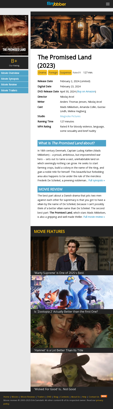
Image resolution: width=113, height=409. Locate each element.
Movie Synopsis (10, 78)
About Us (75, 396)
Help (84, 396)
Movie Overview (10, 73)
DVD (49, 396)
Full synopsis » (96, 180)
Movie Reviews (28, 396)
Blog (56, 396)
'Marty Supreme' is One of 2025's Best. (59, 273)
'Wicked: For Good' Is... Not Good (55, 389)
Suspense (65, 72)
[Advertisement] (14, 149)
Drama (42, 72)
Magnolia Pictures (70, 116)
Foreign (53, 72)
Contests (64, 396)
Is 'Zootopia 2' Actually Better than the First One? (66, 311)
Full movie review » (94, 216)
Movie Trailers (9, 90)
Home (6, 396)
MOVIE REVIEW (50, 189)
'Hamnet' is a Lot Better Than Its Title (58, 350)
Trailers (41, 396)
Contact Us (94, 396)
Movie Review (9, 84)
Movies (15, 396)
